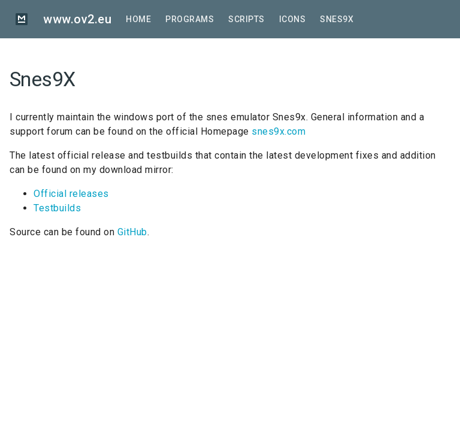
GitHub (132, 232)
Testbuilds (57, 208)
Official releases (71, 193)
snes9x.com (278, 131)
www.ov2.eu (77, 19)
